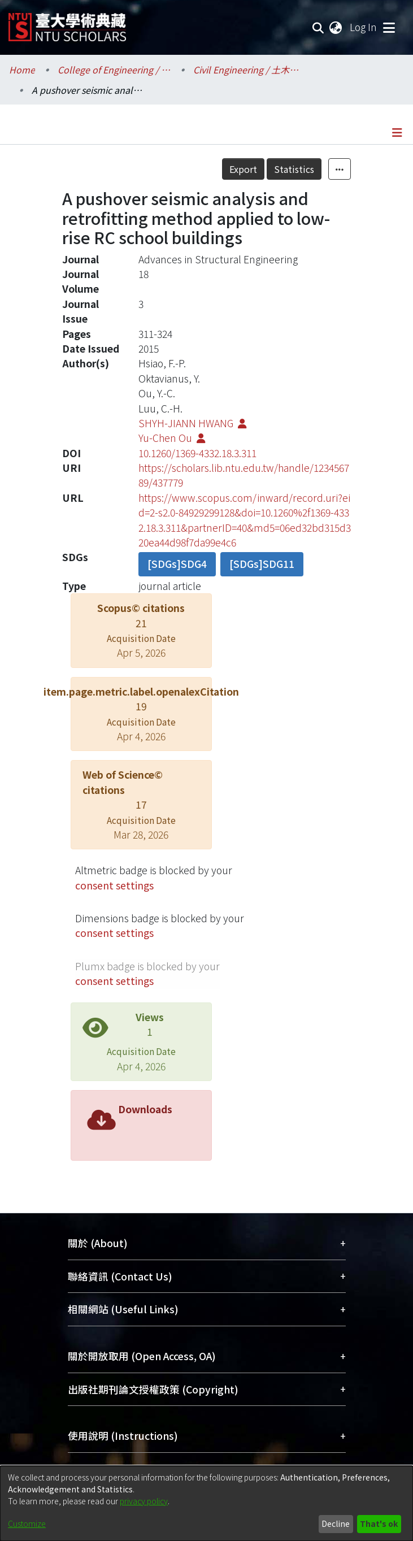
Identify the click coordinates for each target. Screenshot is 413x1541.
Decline (335, 1523)
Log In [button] (364, 27)
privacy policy (144, 1501)
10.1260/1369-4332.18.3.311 (197, 453)
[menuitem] (336, 27)
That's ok (379, 1523)
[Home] (67, 23)
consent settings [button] (114, 885)
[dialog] (206, 1503)
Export (243, 169)
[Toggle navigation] (389, 27)
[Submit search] (318, 27)
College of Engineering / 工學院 (114, 69)
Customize (27, 1523)
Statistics (294, 169)
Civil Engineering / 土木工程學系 (249, 69)
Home (22, 69)
